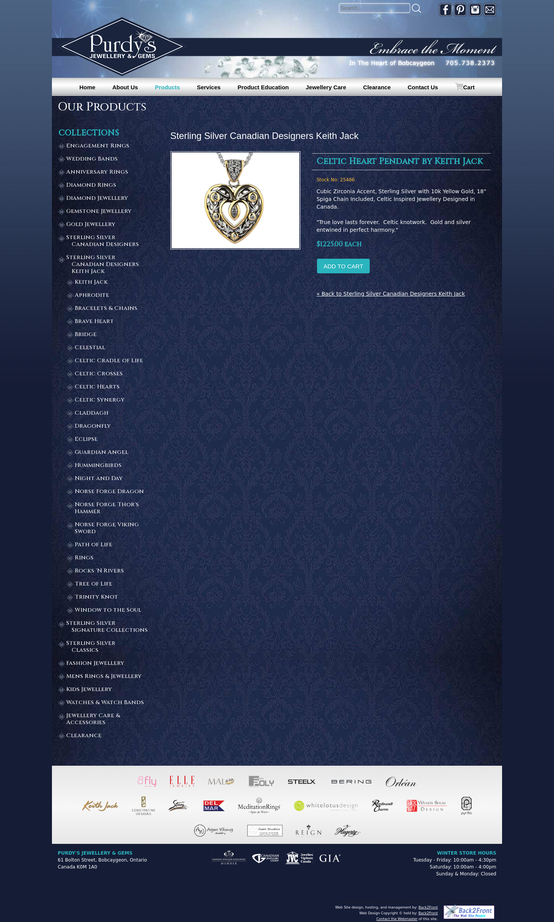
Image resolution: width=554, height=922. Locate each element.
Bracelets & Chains (106, 308)
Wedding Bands (92, 159)
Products (167, 87)
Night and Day (99, 478)
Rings (84, 558)
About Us (125, 87)
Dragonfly (93, 426)
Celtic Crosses (99, 374)
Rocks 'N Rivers (99, 571)
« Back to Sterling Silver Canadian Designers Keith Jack (391, 294)
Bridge (86, 334)
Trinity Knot (96, 597)
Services (209, 87)
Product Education (263, 87)
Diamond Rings (91, 185)
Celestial (90, 347)
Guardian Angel (101, 452)
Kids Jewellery (89, 689)
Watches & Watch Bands (105, 702)
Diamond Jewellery (97, 198)
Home (87, 87)
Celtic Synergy (100, 400)
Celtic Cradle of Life (109, 361)
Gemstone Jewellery (99, 211)
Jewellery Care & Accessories (93, 719)
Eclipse (86, 439)
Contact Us (423, 87)
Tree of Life (93, 584)
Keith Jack (91, 282)
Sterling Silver (107, 241)
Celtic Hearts (97, 387)
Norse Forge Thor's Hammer (107, 508)
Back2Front (428, 907)
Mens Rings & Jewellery (104, 676)
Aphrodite (92, 295)
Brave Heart (94, 321)
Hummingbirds (98, 465)
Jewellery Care (326, 87)
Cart (469, 87)
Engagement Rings (97, 146)
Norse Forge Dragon (109, 491)
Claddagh (91, 413)
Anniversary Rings (97, 172)
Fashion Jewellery (95, 663)
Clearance (377, 87)
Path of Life (93, 545)
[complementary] (498, 879)
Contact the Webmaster (396, 919)
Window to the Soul (108, 610)
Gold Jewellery (90, 224)
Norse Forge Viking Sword (107, 528)
